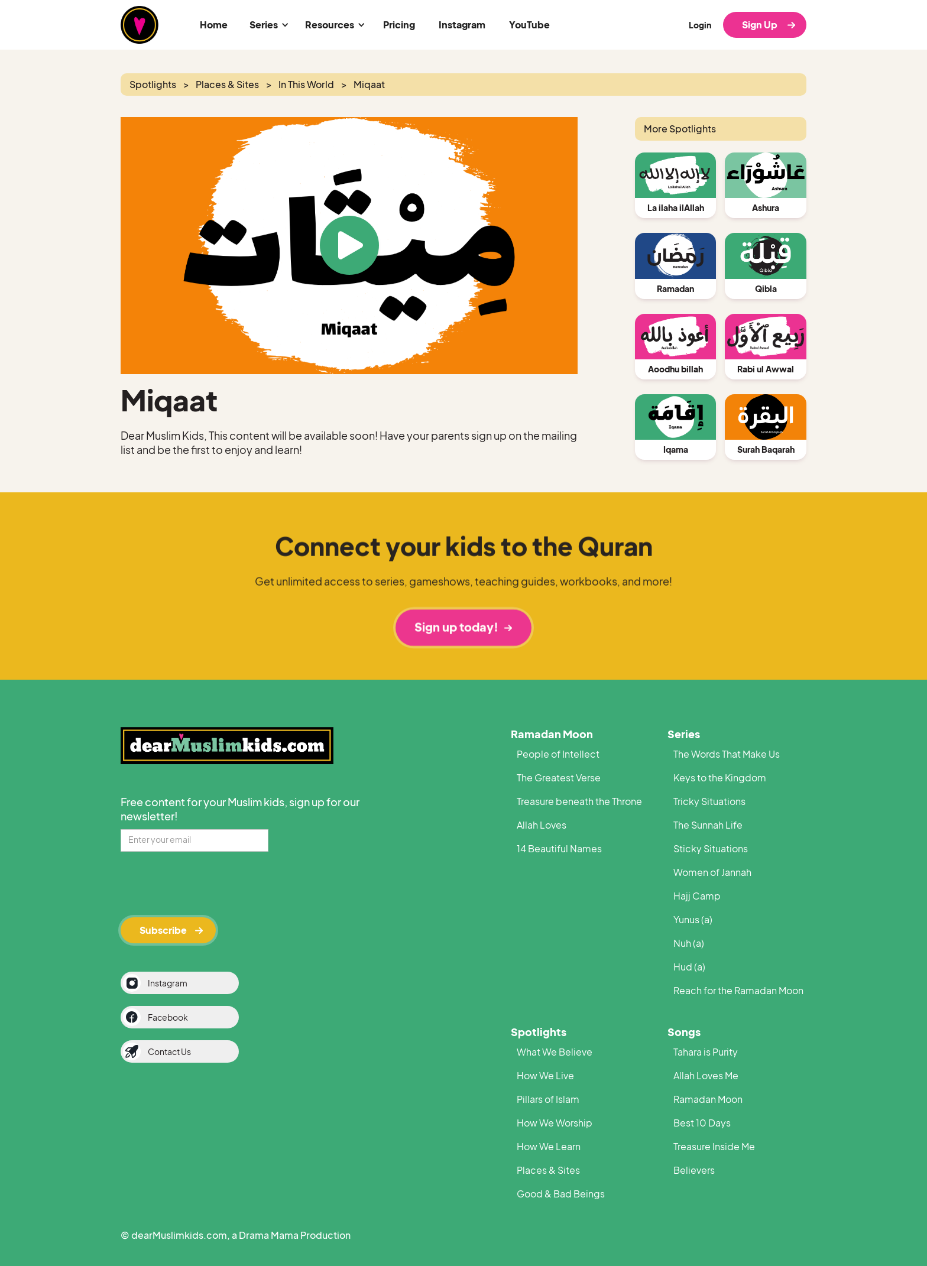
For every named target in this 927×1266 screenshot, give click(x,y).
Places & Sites (548, 1170)
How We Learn (549, 1146)
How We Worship (554, 1122)
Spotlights (538, 1031)
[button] (267, 25)
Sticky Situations (710, 848)
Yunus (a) (692, 919)
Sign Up (759, 24)
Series (683, 734)
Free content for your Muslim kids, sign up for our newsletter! (240, 809)
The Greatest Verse (559, 777)
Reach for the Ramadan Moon (738, 990)
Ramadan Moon (552, 734)
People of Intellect (558, 754)
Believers (694, 1170)
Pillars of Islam (548, 1099)
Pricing (399, 24)
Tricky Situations (709, 801)
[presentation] (210, 882)
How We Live (545, 1075)
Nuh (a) (688, 943)
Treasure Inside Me (714, 1146)
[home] (139, 25)
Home (214, 24)
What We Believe (554, 1052)
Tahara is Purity (705, 1052)
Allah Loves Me (705, 1075)
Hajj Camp (697, 896)
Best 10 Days (702, 1122)
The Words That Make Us (726, 754)
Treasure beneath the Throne (579, 801)
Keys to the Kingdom (719, 777)
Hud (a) (689, 966)
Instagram (462, 24)
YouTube (529, 24)
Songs (684, 1031)
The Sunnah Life (708, 825)
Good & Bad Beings (561, 1193)
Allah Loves (541, 825)
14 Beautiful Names (559, 848)
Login (700, 25)
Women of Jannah (712, 872)
